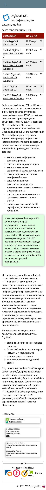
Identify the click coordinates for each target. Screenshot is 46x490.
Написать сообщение (17, 419)
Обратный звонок (15, 422)
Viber (7, 436)
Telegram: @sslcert (13, 433)
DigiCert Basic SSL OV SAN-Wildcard (13, 65)
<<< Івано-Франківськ (23, 467)
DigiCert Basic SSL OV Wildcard (11, 77)
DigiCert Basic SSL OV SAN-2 (13, 53)
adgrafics (36, 486)
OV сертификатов (25, 352)
